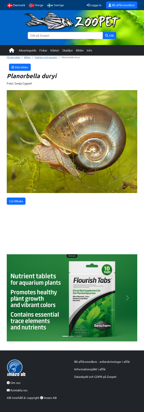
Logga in (93, 5)
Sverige (55, 5)
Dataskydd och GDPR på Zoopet (95, 376)
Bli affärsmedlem (122, 5)
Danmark (16, 5)
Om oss (13, 382)
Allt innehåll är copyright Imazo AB (32, 397)
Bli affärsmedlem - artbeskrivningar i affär (102, 361)
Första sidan (13, 57)
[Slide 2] (72, 336)
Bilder (80, 50)
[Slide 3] (79, 336)
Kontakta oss (17, 390)
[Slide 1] (65, 336)
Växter (54, 50)
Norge (36, 5)
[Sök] (65, 35)
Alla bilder (19, 67)
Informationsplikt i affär (90, 369)
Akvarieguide (27, 50)
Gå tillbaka (16, 201)
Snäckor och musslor (46, 57)
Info (89, 50)
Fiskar (43, 50)
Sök (109, 35)
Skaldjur (67, 50)
